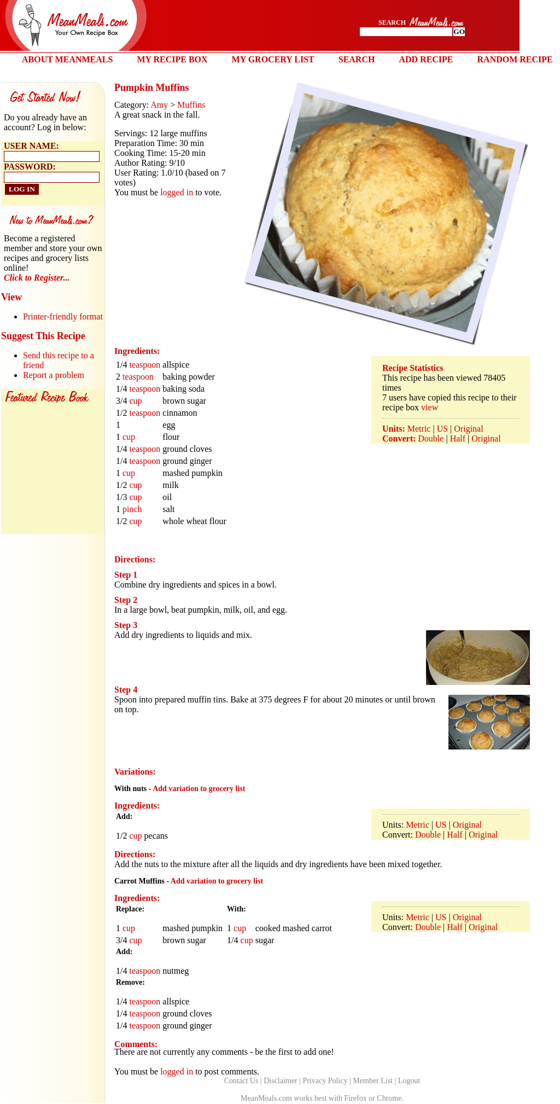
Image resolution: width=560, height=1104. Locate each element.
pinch (132, 509)
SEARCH (357, 59)
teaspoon (144, 364)
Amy (159, 104)
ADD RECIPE (426, 59)
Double (431, 438)
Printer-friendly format (63, 316)
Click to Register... (36, 277)
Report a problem (53, 375)
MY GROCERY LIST (273, 59)
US (442, 428)
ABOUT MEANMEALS (67, 59)
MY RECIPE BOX (172, 59)
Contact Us (241, 1081)
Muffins (191, 104)
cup (135, 400)
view (429, 407)
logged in (176, 192)
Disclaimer (280, 1081)
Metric (419, 428)
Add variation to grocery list (199, 789)
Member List (373, 1081)
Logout (409, 1081)
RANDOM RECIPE (515, 59)
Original (468, 428)
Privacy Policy (324, 1081)
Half (457, 438)
